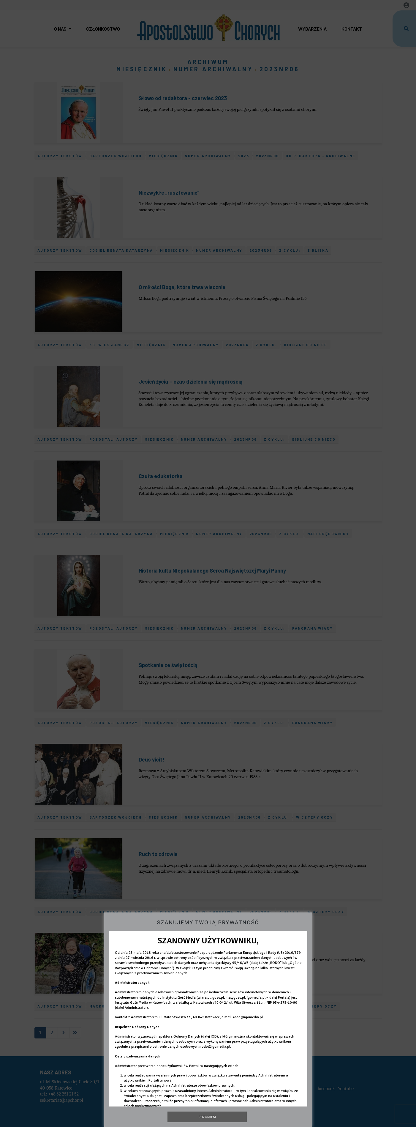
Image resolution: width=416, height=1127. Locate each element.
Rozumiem (207, 1117)
